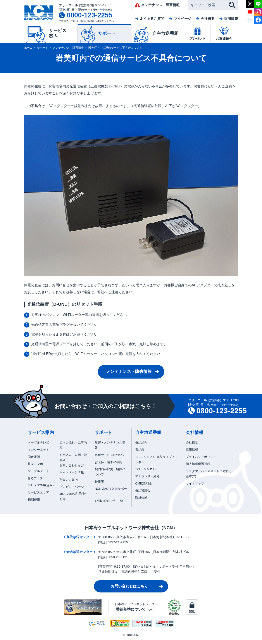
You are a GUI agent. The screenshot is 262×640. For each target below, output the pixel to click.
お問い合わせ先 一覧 (109, 501)
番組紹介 (141, 442)
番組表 (99, 481)
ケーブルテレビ (38, 442)
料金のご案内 (68, 479)
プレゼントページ (71, 486)
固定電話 (34, 457)
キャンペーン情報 (71, 472)
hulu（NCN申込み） (41, 485)
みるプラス (35, 478)
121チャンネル (145, 469)
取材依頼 (141, 497)
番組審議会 (142, 490)
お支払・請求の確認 (108, 462)
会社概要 (208, 18)
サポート (42, 47)
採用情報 (231, 18)
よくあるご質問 (152, 18)
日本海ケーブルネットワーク (135, 606)
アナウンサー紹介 (147, 476)
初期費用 (34, 499)
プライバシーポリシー (201, 457)
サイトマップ (195, 483)
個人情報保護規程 (198, 464)
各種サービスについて (110, 455)
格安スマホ (35, 464)
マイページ (182, 18)
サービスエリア (38, 492)
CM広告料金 (143, 483)
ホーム (28, 47)
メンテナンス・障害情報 (68, 47)
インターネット (38, 449)
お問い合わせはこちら (129, 586)
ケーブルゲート (38, 471)
